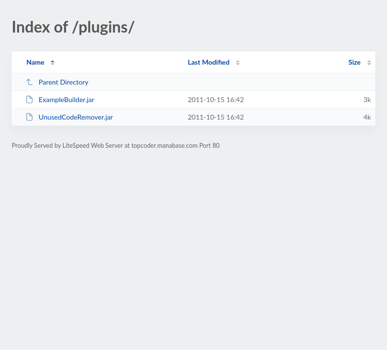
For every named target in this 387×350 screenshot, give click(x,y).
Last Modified (208, 62)
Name (35, 62)
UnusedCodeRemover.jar (69, 117)
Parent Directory (56, 82)
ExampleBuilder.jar (59, 99)
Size (355, 62)
